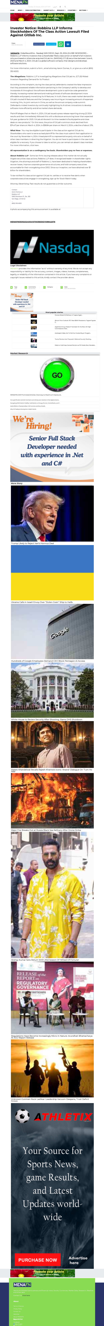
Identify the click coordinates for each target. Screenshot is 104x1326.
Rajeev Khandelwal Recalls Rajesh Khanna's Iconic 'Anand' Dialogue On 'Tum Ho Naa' (51, 768)
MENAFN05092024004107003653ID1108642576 (32, 222)
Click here (26, 1291)
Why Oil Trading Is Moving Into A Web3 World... (23, 409)
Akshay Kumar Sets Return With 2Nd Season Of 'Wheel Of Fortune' (45, 956)
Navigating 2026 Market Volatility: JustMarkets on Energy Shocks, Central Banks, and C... (35, 403)
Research (60, 10)
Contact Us (16, 1307)
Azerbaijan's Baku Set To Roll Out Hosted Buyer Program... (73, 333)
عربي (55, 7)
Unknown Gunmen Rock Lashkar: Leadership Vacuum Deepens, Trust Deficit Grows (50, 1096)
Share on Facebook (39, 44)
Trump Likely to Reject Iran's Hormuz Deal (32, 543)
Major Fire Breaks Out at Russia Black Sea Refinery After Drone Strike (46, 827)
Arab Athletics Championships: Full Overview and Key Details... (28, 406)
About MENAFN (18, 1312)
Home (12, 10)
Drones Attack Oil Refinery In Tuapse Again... (69, 315)
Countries (72, 10)
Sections (82, 10)
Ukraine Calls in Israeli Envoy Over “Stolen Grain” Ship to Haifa (41, 601)
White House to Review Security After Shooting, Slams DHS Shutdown (46, 717)
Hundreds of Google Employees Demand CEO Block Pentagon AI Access (48, 659)
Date (13, 43)
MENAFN (15, 53)
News (20, 10)
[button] (60, 7)
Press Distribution (32, 10)
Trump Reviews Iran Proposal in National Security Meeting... (73, 339)
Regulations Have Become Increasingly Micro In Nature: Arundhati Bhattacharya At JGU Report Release (51, 1033)
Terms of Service (18, 1301)
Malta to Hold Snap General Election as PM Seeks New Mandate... (75, 345)
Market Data (49, 10)
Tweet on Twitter (51, 44)
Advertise (16, 1309)
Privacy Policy (17, 1304)
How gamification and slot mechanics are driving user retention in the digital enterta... (34, 400)
